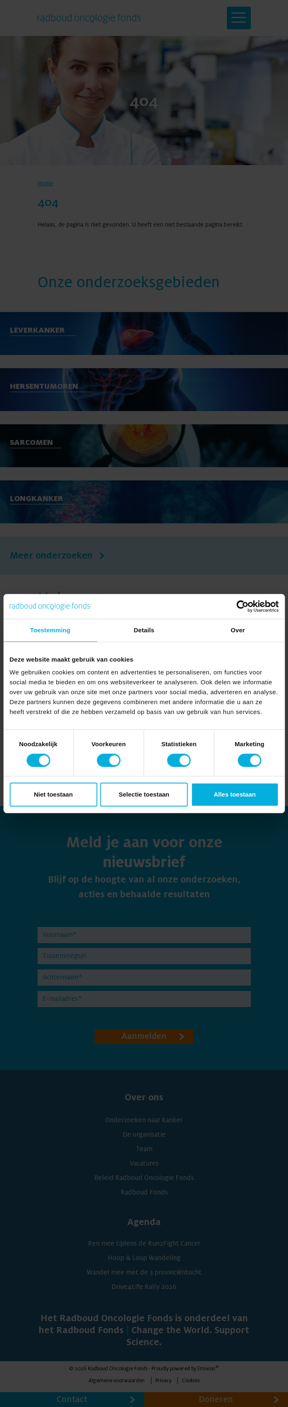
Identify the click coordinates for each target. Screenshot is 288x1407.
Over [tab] (238, 630)
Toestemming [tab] (50, 630)
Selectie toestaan (144, 794)
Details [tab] (144, 630)
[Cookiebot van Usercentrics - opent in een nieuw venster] (242, 606)
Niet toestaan (53, 794)
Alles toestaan (235, 794)
